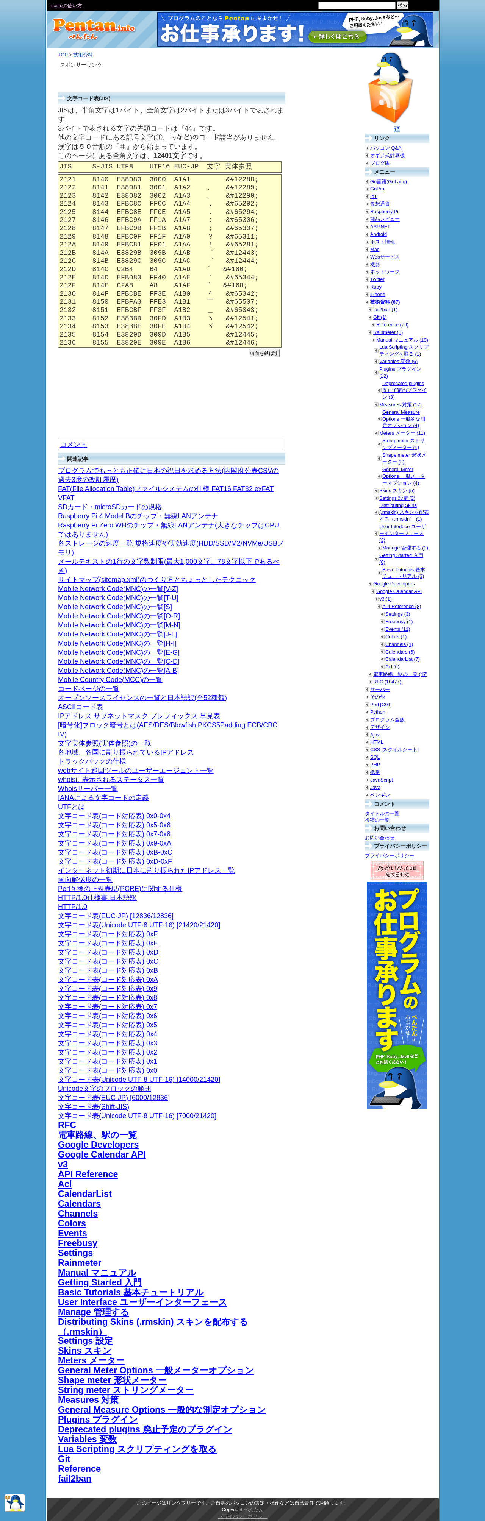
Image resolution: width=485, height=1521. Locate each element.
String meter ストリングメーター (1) (403, 444)
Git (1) (380, 317)
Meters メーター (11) (402, 433)
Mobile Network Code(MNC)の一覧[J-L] (117, 634)
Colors (72, 1223)
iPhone (377, 294)
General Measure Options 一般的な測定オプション (162, 1410)
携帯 (375, 772)
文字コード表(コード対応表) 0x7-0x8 (114, 834)
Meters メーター (91, 1360)
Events (72, 1233)
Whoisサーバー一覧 (88, 788)
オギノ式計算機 (387, 155)
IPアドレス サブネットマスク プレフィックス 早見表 (139, 716)
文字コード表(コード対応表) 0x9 (107, 988)
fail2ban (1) (385, 309)
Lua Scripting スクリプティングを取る (137, 1449)
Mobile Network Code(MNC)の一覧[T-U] (118, 598)
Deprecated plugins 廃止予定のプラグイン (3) (404, 390)
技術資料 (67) (385, 302)
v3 (63, 1164)
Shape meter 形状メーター (112, 1380)
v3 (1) (385, 599)
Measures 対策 (88, 1400)
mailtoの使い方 (66, 5)
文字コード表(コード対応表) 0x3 (107, 1043)
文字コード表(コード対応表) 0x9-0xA (114, 843)
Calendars (79, 1204)
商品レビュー (385, 219)
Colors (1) (396, 637)
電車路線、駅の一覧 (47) (400, 674)
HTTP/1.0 (72, 907)
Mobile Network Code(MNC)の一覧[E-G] (119, 652)
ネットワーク (385, 272)
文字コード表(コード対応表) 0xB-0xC (115, 852)
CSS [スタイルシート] (394, 749)
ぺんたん (254, 1509)
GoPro (377, 189)
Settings (75, 1253)
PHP (375, 765)
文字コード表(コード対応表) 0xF (108, 934)
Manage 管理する (93, 1312)
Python (377, 712)
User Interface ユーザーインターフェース (142, 1302)
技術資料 (83, 55)
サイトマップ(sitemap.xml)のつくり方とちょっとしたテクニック (157, 579)
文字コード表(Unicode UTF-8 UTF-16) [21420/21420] (139, 925)
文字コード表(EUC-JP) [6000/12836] (114, 1097)
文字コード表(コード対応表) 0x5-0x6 (114, 825)
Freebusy (77, 1243)
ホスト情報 (382, 242)
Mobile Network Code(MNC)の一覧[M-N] (119, 625)
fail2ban (74, 1479)
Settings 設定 (85, 1341)
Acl (65, 1184)
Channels (78, 1213)
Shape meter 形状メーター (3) (404, 458)
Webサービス (385, 257)
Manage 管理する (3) (405, 548)
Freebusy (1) (399, 621)
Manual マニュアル (97, 1273)
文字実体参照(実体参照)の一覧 (104, 743)
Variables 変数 (87, 1439)
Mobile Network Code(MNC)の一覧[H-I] (117, 643)
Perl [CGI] (380, 704)
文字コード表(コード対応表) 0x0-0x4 (114, 816)
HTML (376, 742)
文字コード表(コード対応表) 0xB (108, 970)
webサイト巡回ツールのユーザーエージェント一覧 (136, 770)
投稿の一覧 (377, 820)
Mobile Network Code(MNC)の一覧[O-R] (119, 616)
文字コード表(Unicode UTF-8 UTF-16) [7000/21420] (137, 1116)
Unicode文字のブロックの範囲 (104, 1088)
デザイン (380, 727)
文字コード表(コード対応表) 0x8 (107, 998)
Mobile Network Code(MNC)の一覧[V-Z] (118, 589)
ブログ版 (380, 163)
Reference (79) (392, 325)
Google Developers (98, 1145)
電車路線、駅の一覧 (97, 1135)
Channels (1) (399, 644)
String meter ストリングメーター (126, 1390)
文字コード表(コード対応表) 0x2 (107, 1052)
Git (64, 1459)
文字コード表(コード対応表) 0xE (108, 943)
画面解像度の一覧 (85, 879)
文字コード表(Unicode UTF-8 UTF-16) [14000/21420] (139, 1079)
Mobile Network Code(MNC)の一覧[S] (115, 607)
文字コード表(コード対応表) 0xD (108, 952)
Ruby (376, 287)
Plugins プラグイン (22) (400, 372)
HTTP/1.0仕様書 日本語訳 (97, 898)
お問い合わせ (379, 838)
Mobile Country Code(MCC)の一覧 (110, 679)
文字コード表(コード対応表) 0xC (108, 961)
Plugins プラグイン (98, 1419)
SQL (375, 757)
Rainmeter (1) (388, 332)
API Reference (88, 1174)
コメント (73, 444)
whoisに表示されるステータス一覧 (111, 779)
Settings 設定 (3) (397, 498)
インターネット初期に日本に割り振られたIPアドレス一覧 (146, 870)
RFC (67, 1125)
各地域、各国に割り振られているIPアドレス (126, 752)
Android (378, 234)
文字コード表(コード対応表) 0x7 (107, 1007)
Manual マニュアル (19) (402, 340)
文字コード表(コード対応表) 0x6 (107, 1016)
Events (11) (397, 629)
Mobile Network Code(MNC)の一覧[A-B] (118, 670)
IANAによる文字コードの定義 (103, 798)
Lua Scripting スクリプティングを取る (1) (404, 350)
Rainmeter (79, 1263)
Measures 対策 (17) (400, 404)
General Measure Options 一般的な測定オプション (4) (403, 419)
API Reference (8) (401, 606)
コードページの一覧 (88, 689)
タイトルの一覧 (382, 813)
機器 (375, 264)
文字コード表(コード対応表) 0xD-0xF (115, 861)
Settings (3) (397, 614)
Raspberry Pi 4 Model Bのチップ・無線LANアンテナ (138, 516)
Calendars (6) (400, 652)
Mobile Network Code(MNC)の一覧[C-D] (119, 661)
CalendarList (85, 1194)
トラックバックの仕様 (92, 761)
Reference (79, 1469)
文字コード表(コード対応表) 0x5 (107, 1025)
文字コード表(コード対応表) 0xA (108, 979)
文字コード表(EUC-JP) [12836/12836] (116, 916)
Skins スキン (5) (397, 490)
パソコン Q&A (386, 148)
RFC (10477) (387, 682)
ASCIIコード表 (80, 707)
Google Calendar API (102, 1154)
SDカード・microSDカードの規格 (110, 507)
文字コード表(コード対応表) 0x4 (107, 1034)
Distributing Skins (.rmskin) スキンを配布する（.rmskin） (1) (404, 512)
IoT (373, 196)
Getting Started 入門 (100, 1282)
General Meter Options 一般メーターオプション (156, 1370)
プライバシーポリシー (389, 855)
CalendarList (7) (402, 659)
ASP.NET (380, 226)
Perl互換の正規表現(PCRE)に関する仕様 (120, 888)
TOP (63, 55)
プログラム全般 (387, 719)
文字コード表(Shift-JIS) (93, 1107)
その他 (377, 697)
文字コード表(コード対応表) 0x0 (107, 1070)
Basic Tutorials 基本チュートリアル (131, 1292)
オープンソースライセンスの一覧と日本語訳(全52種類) (142, 698)
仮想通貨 (380, 204)
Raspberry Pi (384, 211)
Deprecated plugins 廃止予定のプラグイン (145, 1429)
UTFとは (71, 807)
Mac (374, 249)
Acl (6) (392, 666)
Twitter (377, 279)
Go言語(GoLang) (388, 181)
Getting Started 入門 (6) (401, 558)
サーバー (380, 689)
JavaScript (381, 780)
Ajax (375, 735)
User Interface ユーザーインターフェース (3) (402, 533)
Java (375, 787)
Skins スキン (84, 1351)
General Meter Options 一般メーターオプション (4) (403, 476)
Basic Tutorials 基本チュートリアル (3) (403, 573)
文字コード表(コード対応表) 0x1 (107, 1061)
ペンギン (380, 795)
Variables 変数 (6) (398, 361)
